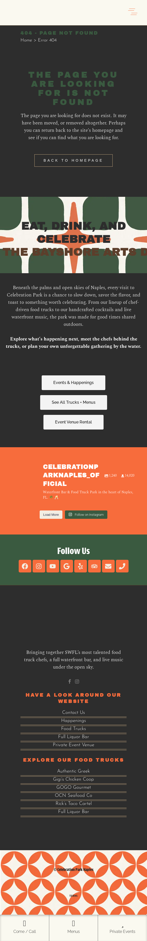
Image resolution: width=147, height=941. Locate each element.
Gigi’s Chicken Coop (73, 779)
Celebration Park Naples (75, 869)
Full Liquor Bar (73, 737)
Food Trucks (73, 728)
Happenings (73, 720)
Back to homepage (74, 160)
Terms (73, 895)
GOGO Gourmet (73, 787)
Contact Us (73, 712)
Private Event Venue (73, 745)
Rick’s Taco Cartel (74, 803)
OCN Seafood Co (73, 795)
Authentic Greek (73, 771)
